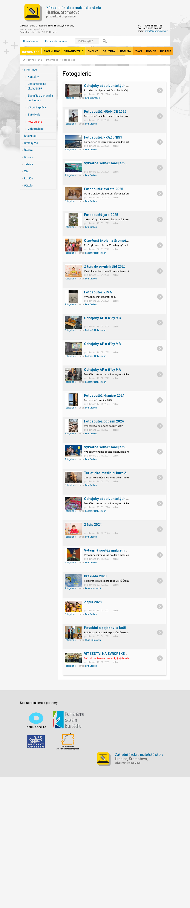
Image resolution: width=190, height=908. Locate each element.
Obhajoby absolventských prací (109, 499)
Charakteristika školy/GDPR (37, 86)
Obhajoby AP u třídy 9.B (102, 344)
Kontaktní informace (56, 41)
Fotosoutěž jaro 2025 (101, 215)
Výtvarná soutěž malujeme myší (109, 163)
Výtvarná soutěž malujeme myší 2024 (114, 447)
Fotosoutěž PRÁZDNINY (103, 137)
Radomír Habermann (95, 253)
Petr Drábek (91, 124)
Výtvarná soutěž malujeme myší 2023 (114, 550)
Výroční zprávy (37, 107)
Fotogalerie (68, 59)
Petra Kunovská (93, 588)
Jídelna (125, 51)
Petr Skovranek (92, 98)
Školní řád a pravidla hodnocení (40, 98)
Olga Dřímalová (93, 640)
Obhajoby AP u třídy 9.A (102, 370)
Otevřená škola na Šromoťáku (108, 241)
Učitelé (165, 51)
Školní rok (52, 51)
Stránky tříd (73, 51)
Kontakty (33, 76)
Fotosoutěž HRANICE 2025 (105, 111)
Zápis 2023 (93, 602)
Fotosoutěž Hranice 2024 (104, 395)
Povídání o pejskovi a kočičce (108, 628)
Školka (93, 51)
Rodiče (151, 51)
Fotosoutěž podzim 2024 (104, 421)
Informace (30, 52)
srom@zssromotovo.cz (156, 31)
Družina (109, 51)
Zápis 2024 (93, 525)
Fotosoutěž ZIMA (98, 292)
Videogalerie (35, 128)
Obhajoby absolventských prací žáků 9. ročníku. (122, 86)
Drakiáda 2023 (95, 576)
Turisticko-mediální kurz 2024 (108, 473)
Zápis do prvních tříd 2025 (105, 266)
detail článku (160, 90)
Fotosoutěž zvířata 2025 (103, 189)
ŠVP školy (34, 114)
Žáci (138, 51)
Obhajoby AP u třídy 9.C (102, 318)
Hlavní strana (30, 41)
